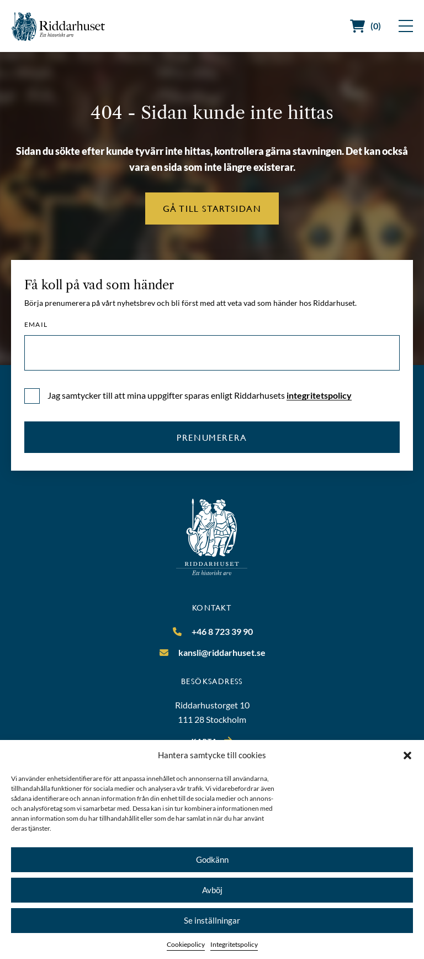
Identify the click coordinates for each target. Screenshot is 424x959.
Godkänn (212, 859)
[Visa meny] (406, 26)
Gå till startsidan (212, 208)
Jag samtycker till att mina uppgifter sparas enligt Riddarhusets (199, 395)
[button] (407, 755)
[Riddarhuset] (58, 26)
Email (35, 325)
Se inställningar (212, 920)
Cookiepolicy (186, 944)
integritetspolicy (319, 395)
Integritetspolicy (234, 944)
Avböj (212, 890)
